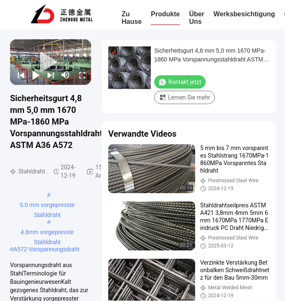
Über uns (196, 17)
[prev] (20, 75)
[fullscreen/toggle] (81, 75)
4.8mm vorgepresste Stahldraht (47, 233)
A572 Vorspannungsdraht (46, 249)
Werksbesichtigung (244, 14)
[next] (49, 75)
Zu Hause (132, 17)
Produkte (165, 14)
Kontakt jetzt (179, 82)
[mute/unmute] (65, 75)
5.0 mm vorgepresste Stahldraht (47, 206)
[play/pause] (35, 75)
